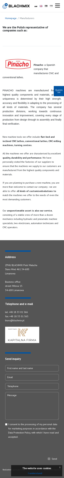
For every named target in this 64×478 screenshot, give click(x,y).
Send (54, 458)
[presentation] (31, 446)
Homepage (11, 18)
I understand (35, 473)
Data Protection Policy (19, 432)
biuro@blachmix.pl (14, 320)
